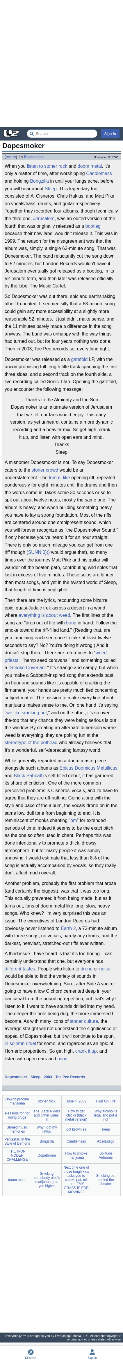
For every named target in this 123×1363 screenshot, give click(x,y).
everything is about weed (44, 615)
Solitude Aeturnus (106, 1155)
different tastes (20, 968)
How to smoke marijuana (76, 1155)
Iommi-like (59, 477)
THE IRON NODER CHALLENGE (17, 1155)
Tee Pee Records (70, 1077)
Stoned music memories (17, 1129)
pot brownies (76, 1129)
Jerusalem (44, 218)
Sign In (110, 133)
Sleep (51, 188)
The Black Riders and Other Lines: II (46, 1115)
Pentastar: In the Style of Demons (17, 1141)
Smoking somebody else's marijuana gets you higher (47, 1180)
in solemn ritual (20, 1043)
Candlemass (99, 173)
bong (71, 622)
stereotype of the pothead (31, 742)
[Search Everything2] (62, 133)
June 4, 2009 (76, 1101)
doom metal (90, 166)
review (11, 157)
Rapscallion (34, 157)
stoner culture (84, 1021)
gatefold (79, 359)
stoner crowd (45, 470)
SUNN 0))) (39, 552)
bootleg (93, 226)
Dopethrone (47, 1155)
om (73, 820)
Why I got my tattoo (47, 1129)
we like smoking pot (26, 712)
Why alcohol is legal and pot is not (105, 1115)
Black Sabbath (29, 775)
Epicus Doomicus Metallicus (88, 768)
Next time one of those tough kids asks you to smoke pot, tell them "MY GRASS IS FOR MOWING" (76, 1179)
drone (86, 968)
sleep (105, 1129)
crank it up (86, 1051)
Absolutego (106, 1141)
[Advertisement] (61, 63)
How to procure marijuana (17, 1101)
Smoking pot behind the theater (105, 1180)
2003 (48, 1077)
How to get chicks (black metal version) (76, 1115)
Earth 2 (68, 928)
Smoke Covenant (28, 667)
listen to (35, 166)
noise (104, 968)
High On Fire (106, 1101)
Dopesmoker (16, 1077)
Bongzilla (39, 181)
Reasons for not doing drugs (17, 1115)
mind (62, 1058)
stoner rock (55, 166)
